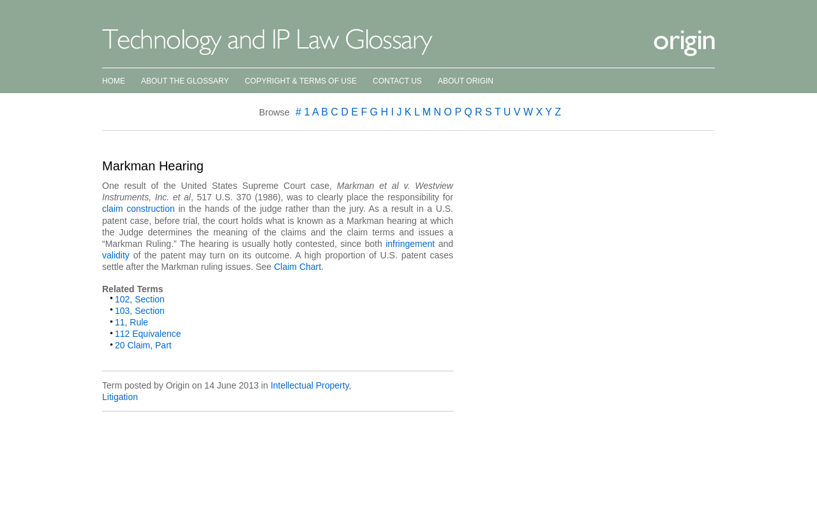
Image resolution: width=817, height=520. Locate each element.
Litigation (120, 397)
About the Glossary (185, 81)
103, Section (140, 311)
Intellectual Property (310, 385)
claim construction (138, 209)
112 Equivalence (148, 334)
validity (116, 255)
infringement (410, 244)
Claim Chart (297, 267)
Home (113, 81)
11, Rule (131, 322)
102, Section (140, 299)
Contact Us (397, 81)
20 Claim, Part (143, 345)
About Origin (465, 81)
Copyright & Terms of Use (300, 81)
